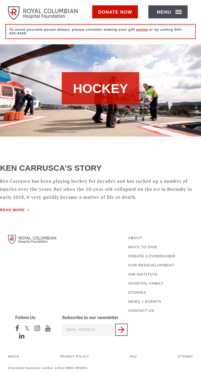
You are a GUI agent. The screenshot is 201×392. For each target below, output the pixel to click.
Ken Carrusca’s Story (51, 168)
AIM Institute (143, 274)
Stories (137, 292)
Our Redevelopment (151, 265)
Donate (118, 15)
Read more (12, 210)
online (142, 35)
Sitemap (185, 356)
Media (13, 356)
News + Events (144, 302)
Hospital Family (146, 283)
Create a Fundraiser (152, 256)
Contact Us (141, 311)
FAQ (133, 356)
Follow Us (25, 317)
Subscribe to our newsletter (90, 317)
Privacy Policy (74, 356)
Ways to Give (142, 247)
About (135, 238)
